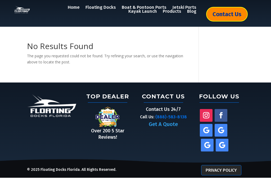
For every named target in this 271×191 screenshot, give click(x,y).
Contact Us (227, 14)
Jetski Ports (184, 7)
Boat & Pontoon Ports (144, 7)
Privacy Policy (221, 170)
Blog (191, 11)
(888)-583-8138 (171, 116)
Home (74, 7)
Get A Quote (163, 124)
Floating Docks (100, 7)
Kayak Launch (142, 11)
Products (172, 11)
